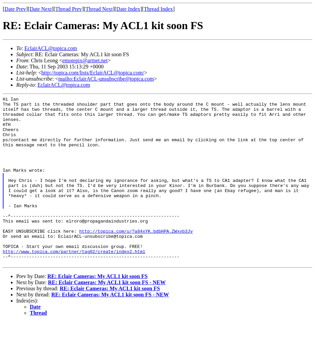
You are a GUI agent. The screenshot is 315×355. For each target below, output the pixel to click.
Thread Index (158, 9)
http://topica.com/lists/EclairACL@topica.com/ (92, 73)
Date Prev (15, 9)
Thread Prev (68, 9)
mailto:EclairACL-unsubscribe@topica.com (106, 79)
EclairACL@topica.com (50, 48)
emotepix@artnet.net (85, 60)
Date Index (128, 9)
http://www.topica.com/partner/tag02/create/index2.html (74, 283)
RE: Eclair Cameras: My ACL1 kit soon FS (97, 310)
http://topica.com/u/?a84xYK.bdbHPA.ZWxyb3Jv (136, 258)
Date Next (41, 9)
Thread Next (99, 9)
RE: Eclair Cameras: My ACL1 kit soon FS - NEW (107, 316)
